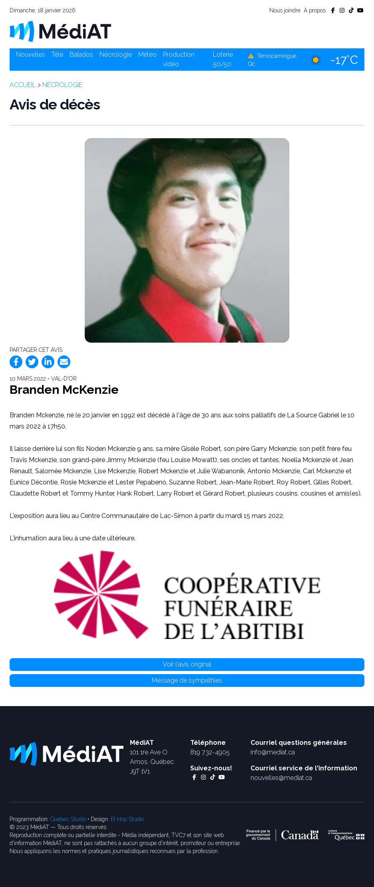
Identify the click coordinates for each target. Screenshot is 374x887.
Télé (57, 54)
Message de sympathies (187, 680)
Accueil (23, 85)
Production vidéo (179, 59)
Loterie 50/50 (223, 59)
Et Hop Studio (127, 819)
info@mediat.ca (273, 752)
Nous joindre (284, 10)
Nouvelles (30, 54)
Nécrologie (115, 54)
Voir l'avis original (187, 664)
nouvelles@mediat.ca (281, 778)
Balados (81, 54)
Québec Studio (68, 819)
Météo (147, 54)
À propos (315, 10)
